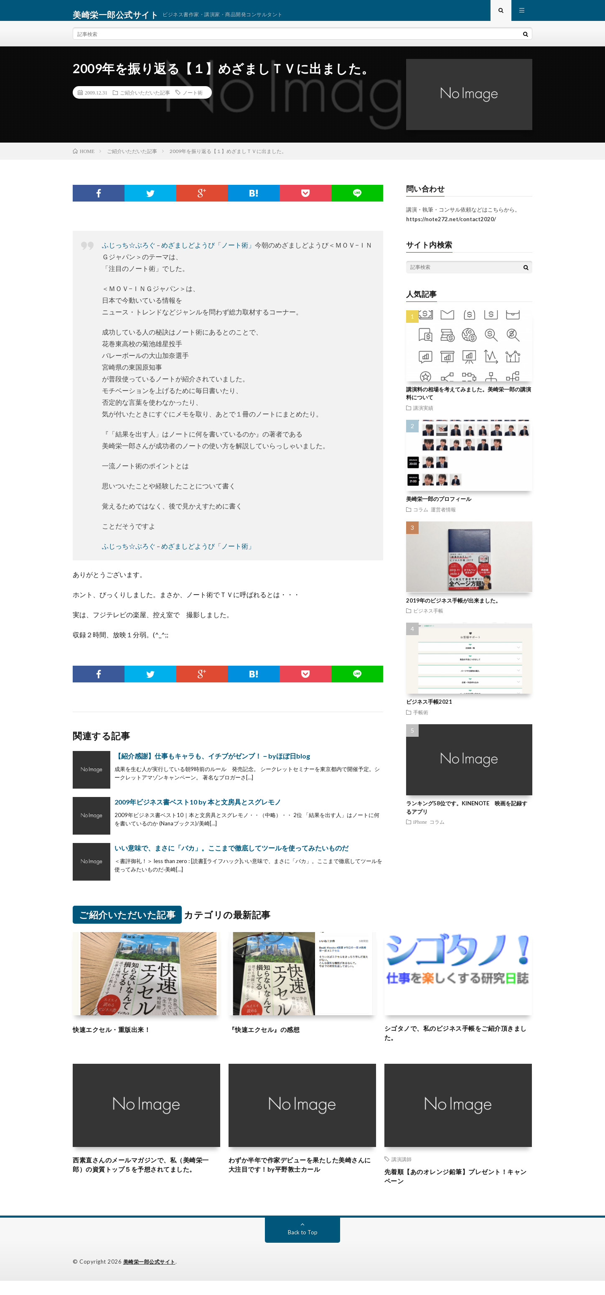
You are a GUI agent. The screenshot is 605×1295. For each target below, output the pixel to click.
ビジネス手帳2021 (429, 710)
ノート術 (193, 100)
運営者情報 (443, 517)
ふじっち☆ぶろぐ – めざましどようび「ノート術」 (178, 253)
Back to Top (302, 1246)
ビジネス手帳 (428, 618)
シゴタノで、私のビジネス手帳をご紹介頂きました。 (457, 1043)
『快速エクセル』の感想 (271, 1037)
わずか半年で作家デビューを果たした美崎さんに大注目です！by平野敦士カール (302, 1177)
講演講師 (401, 1170)
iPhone (420, 830)
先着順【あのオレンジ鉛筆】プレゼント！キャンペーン (457, 1189)
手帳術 (420, 720)
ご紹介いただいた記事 (145, 100)
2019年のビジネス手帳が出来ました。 (453, 608)
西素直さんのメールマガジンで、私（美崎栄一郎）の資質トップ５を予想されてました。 (146, 1183)
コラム (420, 517)
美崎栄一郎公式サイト (151, 1276)
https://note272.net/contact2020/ (451, 227)
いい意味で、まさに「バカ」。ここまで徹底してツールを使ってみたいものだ (231, 856)
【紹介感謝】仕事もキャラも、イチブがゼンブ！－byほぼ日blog (212, 764)
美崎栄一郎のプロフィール (438, 507)
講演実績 (423, 416)
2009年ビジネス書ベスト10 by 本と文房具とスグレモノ (197, 810)
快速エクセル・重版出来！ (119, 1037)
